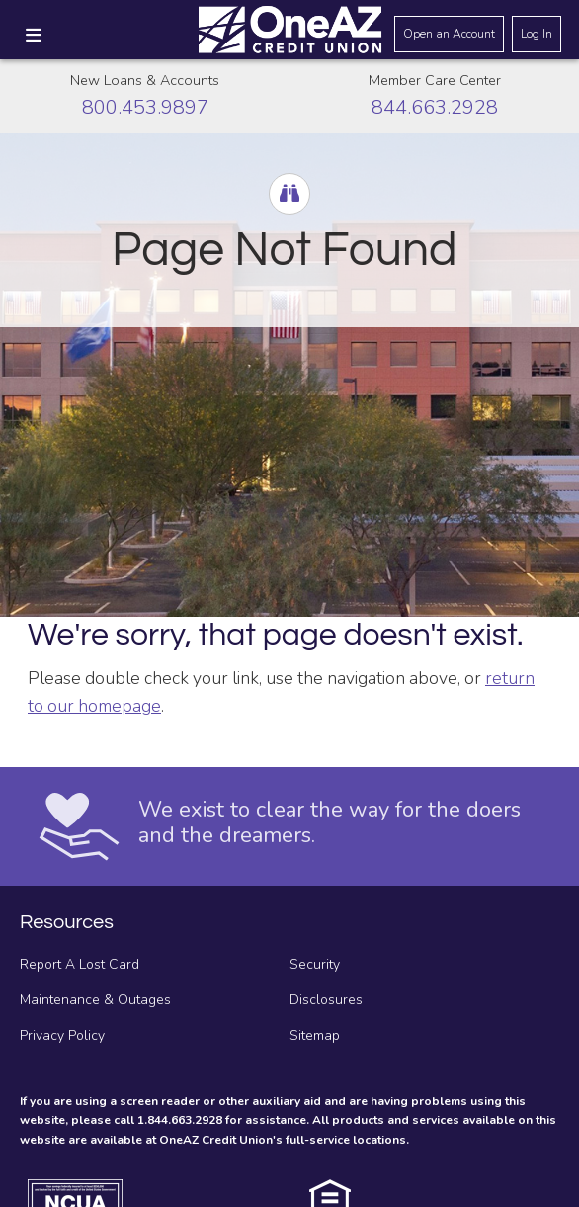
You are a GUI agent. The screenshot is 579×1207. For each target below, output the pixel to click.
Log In (536, 34)
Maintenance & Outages (95, 1000)
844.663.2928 (435, 107)
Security (315, 964)
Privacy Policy (62, 1035)
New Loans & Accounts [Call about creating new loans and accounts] (144, 80)
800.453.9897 (145, 107)
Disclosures (326, 1000)
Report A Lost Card (79, 964)
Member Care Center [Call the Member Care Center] (435, 80)
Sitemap (315, 1035)
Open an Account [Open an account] (449, 34)
